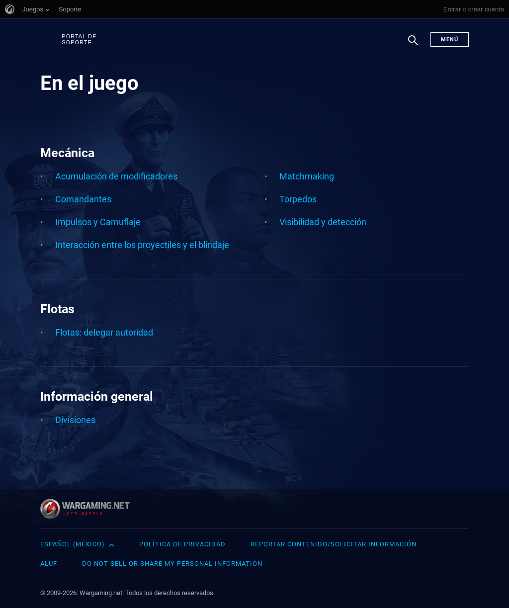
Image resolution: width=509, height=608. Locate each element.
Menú (449, 39)
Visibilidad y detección (322, 222)
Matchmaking (306, 176)
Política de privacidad (182, 544)
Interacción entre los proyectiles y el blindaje (142, 245)
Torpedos (298, 199)
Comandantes (83, 199)
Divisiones (75, 420)
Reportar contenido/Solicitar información (334, 544)
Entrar (452, 9)
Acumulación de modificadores (116, 176)
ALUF (48, 563)
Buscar (413, 45)
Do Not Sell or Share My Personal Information (172, 563)
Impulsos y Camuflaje (98, 222)
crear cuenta (486, 9)
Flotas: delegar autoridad (104, 332)
